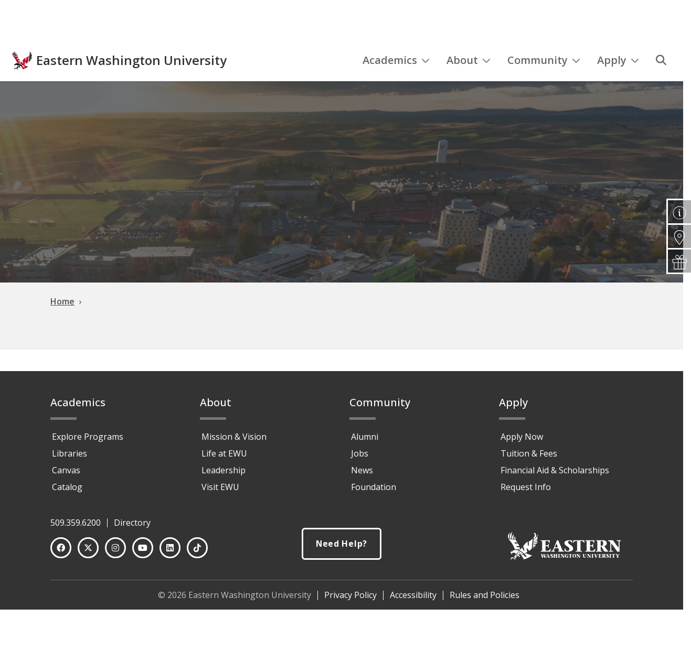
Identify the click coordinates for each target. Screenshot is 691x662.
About (469, 81)
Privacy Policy (350, 595)
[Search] (661, 82)
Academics (396, 81)
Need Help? (341, 544)
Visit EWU (220, 487)
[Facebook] (60, 547)
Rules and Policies (484, 595)
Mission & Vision (234, 436)
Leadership (223, 470)
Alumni (364, 436)
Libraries (69, 453)
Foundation (373, 487)
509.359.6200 (75, 522)
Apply (618, 81)
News (362, 470)
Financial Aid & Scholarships (555, 470)
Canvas (66, 470)
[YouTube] (142, 547)
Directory (132, 522)
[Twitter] (88, 547)
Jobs (359, 453)
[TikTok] (197, 547)
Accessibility (413, 595)
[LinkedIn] (170, 547)
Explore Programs (87, 436)
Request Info (526, 487)
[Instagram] (115, 547)
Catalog (67, 487)
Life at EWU (224, 453)
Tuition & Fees (529, 453)
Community (543, 81)
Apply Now (522, 436)
